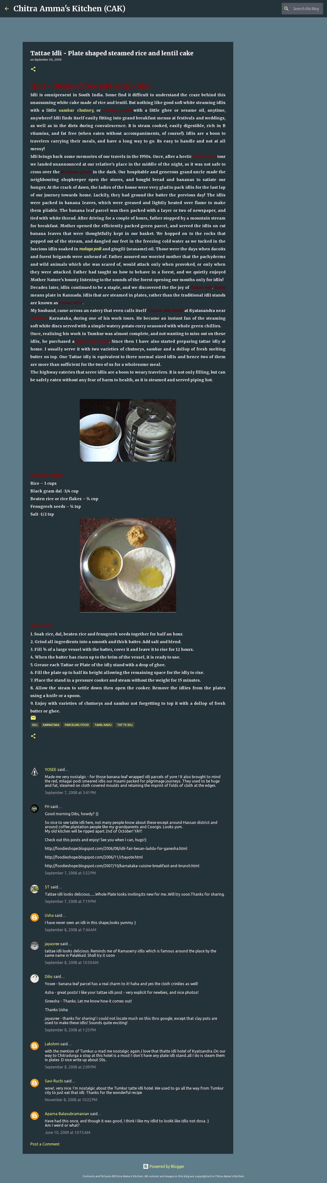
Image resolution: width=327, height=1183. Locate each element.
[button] (33, 69)
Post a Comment (45, 1144)
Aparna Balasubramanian (67, 1114)
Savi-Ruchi (54, 1081)
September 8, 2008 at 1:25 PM (70, 1030)
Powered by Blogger (163, 1166)
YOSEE (50, 769)
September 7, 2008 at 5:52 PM (70, 873)
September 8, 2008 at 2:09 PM (70, 1067)
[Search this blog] (298, 8)
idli (34, 724)
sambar (66, 110)
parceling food (77, 724)
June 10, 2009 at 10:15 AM (67, 1132)
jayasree (52, 944)
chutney (85, 110)
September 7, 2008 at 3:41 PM (70, 792)
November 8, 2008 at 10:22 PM (71, 1100)
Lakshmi (52, 1044)
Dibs (49, 976)
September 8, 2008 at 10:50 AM (72, 962)
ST (47, 887)
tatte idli (125, 724)
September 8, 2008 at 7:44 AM (70, 930)
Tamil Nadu (103, 724)
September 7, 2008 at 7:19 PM (70, 901)
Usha (49, 915)
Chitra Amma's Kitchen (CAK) (69, 8)
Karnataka (51, 724)
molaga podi (90, 248)
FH (47, 806)
